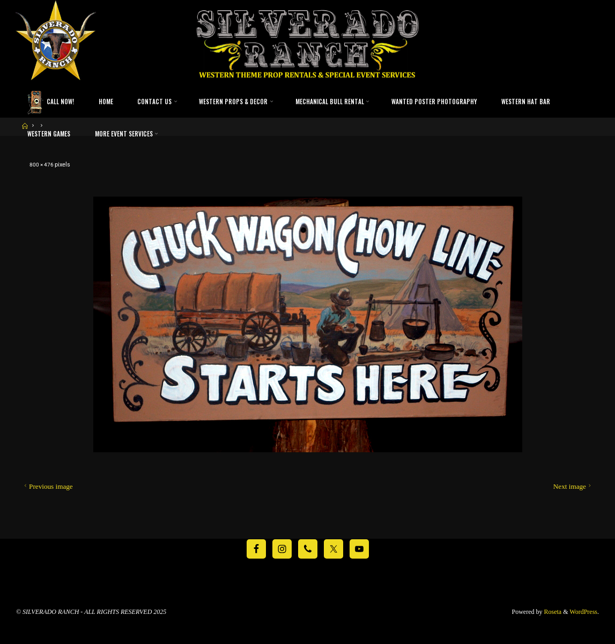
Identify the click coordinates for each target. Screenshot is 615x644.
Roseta (552, 612)
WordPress (583, 612)
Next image (573, 486)
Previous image (47, 486)
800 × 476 (43, 164)
